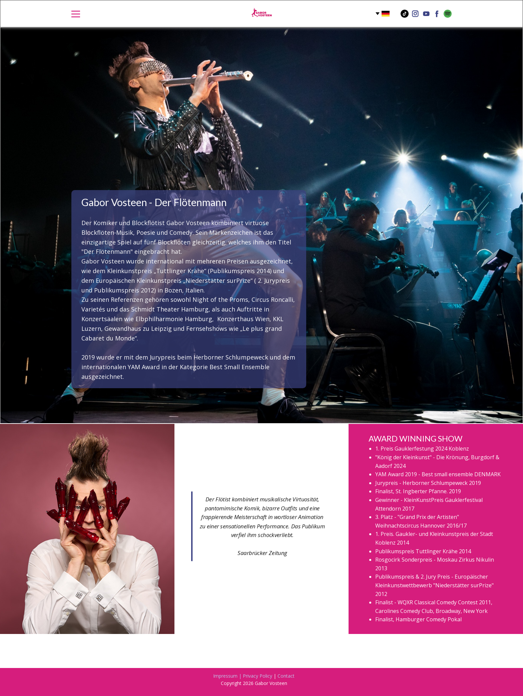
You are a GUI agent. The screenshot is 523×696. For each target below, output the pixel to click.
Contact (286, 676)
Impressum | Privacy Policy (242, 676)
